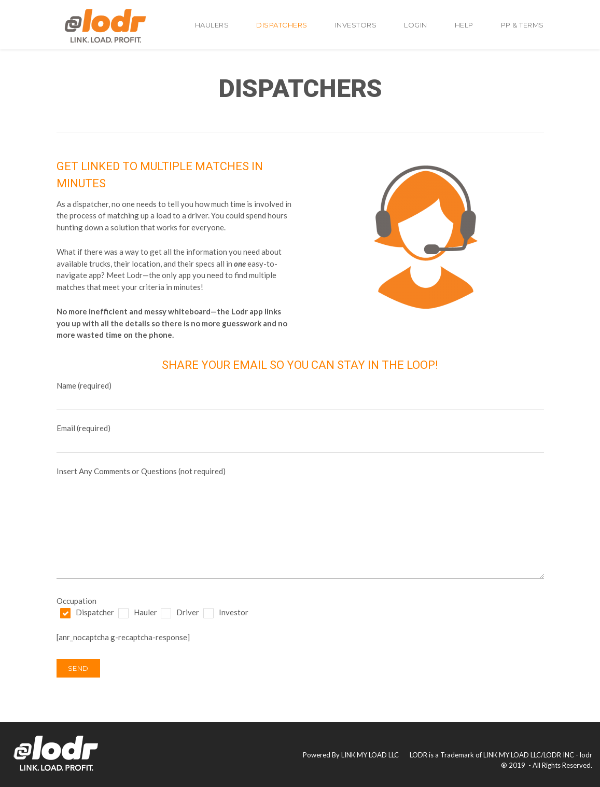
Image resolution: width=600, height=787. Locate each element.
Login (415, 25)
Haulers (212, 25)
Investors (356, 25)
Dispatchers (282, 25)
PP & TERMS (522, 25)
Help (464, 25)
